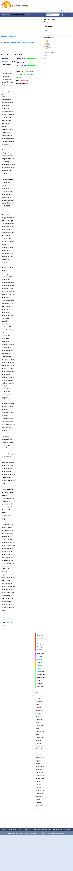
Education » (5, 14)
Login (63, 11)
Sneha (46, 56)
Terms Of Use (57, 829)
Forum (28, 14)
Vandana (5, 61)
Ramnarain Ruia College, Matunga (22, 42)
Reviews (4, 36)
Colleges (12, 36)
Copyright (37, 829)
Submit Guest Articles (9, 829)
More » (34, 14)
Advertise (67, 829)
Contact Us (29, 829)
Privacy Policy (46, 829)
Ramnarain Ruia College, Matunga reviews (40, 644)
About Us (21, 829)
